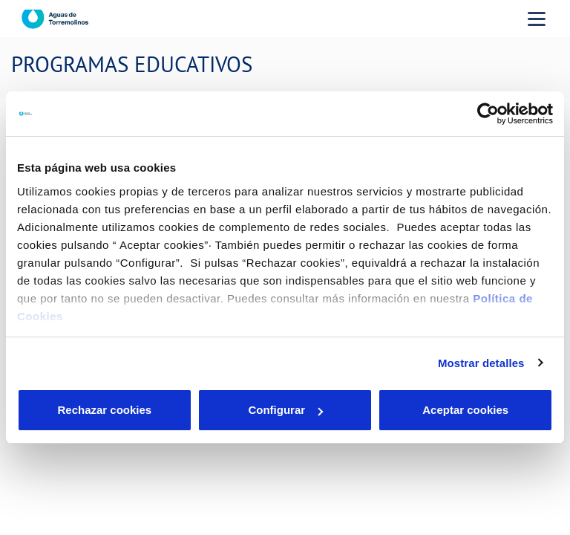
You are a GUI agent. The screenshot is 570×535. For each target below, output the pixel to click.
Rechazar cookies (104, 409)
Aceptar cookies (465, 409)
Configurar (285, 409)
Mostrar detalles (481, 363)
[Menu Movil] (537, 18)
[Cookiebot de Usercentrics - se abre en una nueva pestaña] (488, 114)
